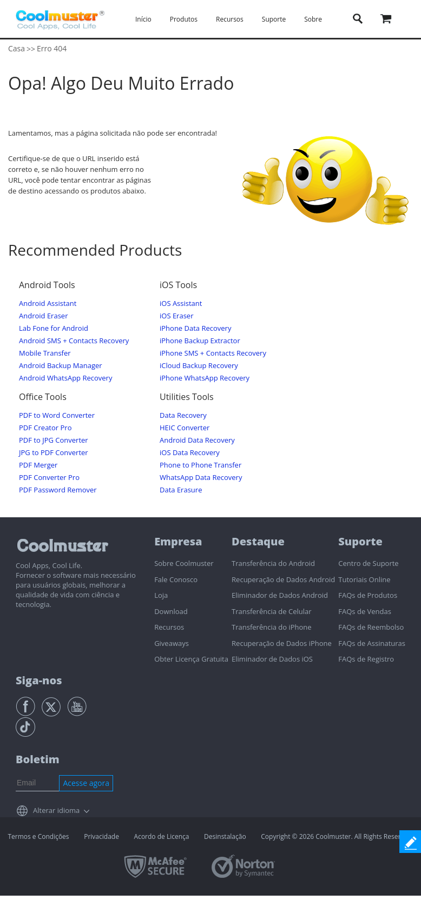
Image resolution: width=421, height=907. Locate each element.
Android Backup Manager (60, 365)
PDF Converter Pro (49, 477)
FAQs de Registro (366, 659)
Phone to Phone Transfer (200, 465)
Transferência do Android (273, 563)
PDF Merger (38, 465)
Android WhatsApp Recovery (65, 378)
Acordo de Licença (161, 836)
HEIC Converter (184, 427)
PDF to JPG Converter (53, 440)
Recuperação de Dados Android (283, 579)
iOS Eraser (176, 315)
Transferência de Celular (271, 611)
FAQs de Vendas (364, 611)
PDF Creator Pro (45, 427)
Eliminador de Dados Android (280, 595)
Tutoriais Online (364, 579)
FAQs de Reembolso (371, 627)
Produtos (184, 19)
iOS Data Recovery (190, 452)
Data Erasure (181, 489)
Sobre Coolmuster (183, 563)
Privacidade (101, 836)
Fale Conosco (176, 579)
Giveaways (171, 643)
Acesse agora (86, 783)
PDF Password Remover (58, 489)
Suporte (274, 19)
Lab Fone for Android (53, 328)
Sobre (313, 19)
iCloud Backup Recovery (199, 365)
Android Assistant (47, 303)
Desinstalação (225, 836)
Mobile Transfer (45, 353)
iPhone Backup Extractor (200, 340)
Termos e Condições (38, 836)
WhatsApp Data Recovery (201, 477)
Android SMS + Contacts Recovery (74, 340)
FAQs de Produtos (367, 595)
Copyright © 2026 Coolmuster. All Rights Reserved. (337, 836)
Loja (161, 595)
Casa (16, 48)
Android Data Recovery (197, 440)
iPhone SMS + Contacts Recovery (213, 353)
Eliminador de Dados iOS (272, 659)
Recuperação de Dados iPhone (282, 643)
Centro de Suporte (368, 563)
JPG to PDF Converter (53, 452)
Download (171, 611)
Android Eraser (43, 315)
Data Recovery (183, 415)
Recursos (230, 19)
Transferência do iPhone (272, 627)
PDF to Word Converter (57, 415)
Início (143, 19)
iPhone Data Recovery (195, 328)
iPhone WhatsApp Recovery (204, 378)
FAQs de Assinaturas (371, 643)
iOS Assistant (181, 303)
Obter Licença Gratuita (191, 659)
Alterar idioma (56, 810)
